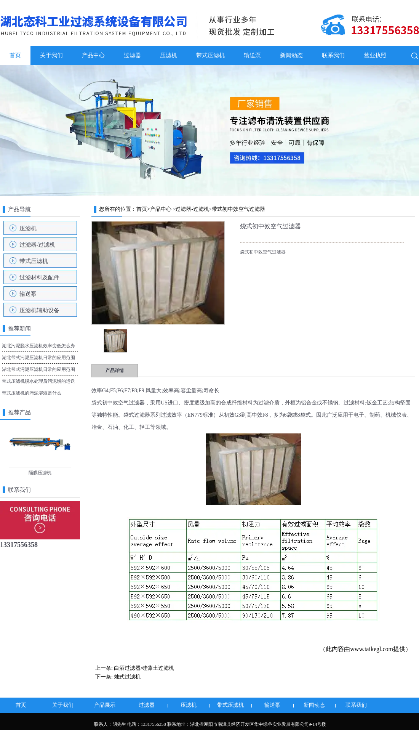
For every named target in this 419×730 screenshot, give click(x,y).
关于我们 (51, 55)
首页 (15, 55)
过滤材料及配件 (39, 277)
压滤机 (168, 55)
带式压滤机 (210, 55)
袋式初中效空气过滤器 (118, 403)
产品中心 (93, 55)
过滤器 (132, 55)
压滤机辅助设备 (39, 310)
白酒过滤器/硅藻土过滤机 (144, 668)
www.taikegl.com (371, 649)
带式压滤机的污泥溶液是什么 (31, 393)
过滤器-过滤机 (37, 245)
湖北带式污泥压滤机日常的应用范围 (38, 369)
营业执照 (375, 55)
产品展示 (104, 705)
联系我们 (333, 55)
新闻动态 (291, 55)
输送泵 (252, 55)
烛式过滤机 (127, 677)
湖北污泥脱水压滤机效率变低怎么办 (38, 345)
